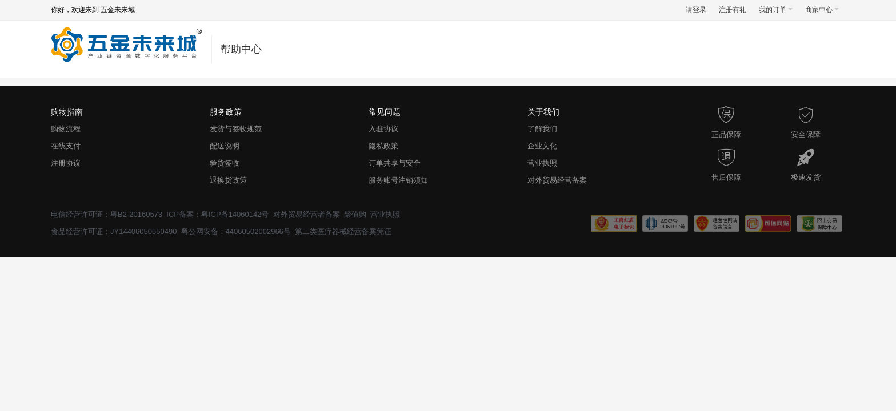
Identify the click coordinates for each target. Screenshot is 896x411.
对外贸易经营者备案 (306, 214)
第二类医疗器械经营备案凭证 (343, 231)
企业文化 (542, 146)
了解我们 (542, 128)
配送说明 (224, 146)
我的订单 (776, 10)
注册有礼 (732, 10)
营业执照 (542, 163)
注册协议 (66, 163)
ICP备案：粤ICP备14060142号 (217, 214)
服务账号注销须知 (398, 180)
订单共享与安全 (395, 163)
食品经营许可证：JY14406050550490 (114, 231)
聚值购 (355, 214)
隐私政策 (383, 146)
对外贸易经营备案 (557, 180)
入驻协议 (383, 128)
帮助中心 (241, 49)
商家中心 (822, 10)
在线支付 (66, 146)
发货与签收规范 (236, 128)
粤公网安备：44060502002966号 (236, 231)
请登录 (696, 10)
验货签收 (224, 163)
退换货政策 (228, 180)
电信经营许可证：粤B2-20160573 (106, 214)
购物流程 (66, 128)
